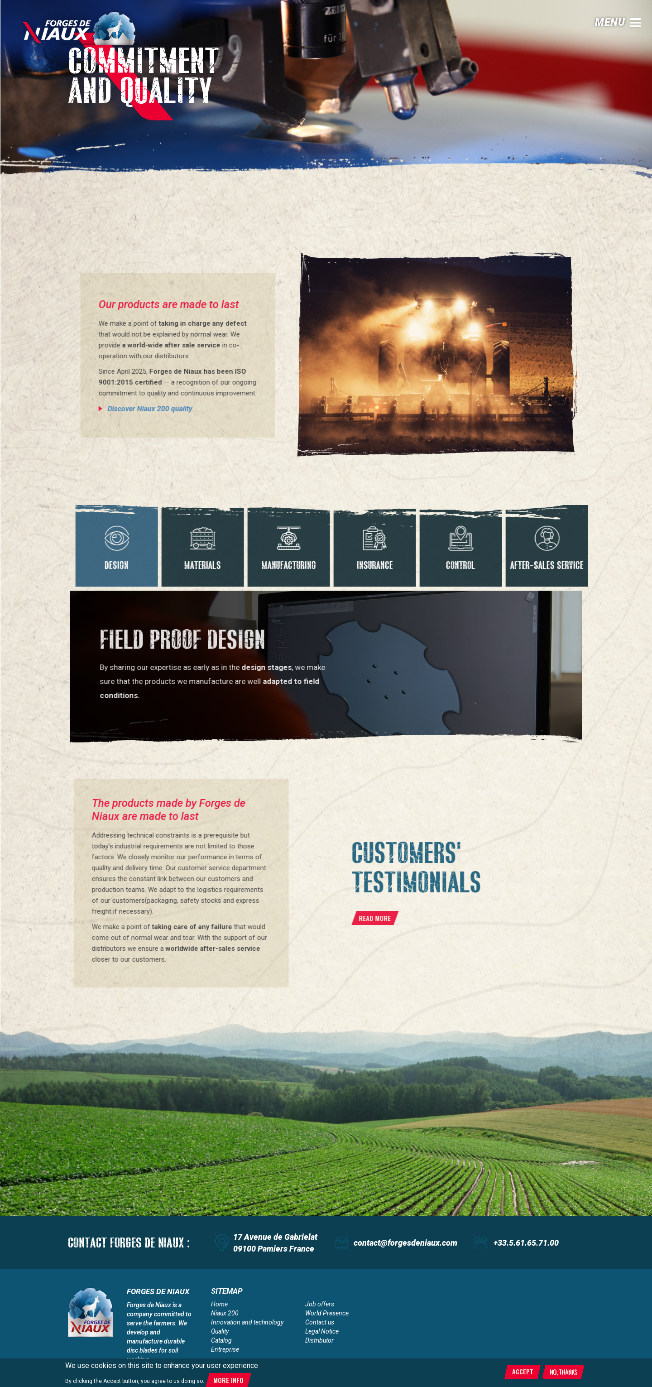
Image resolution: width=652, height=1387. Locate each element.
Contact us (319, 1322)
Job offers (319, 1304)
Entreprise (225, 1349)
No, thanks (563, 1371)
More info (228, 1380)
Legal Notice (322, 1331)
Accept (522, 1371)
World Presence (327, 1313)
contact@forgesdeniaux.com (405, 1242)
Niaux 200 (225, 1313)
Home (219, 1304)
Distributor (319, 1340)
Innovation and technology (247, 1322)
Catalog (221, 1340)
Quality (220, 1331)
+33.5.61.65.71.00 (526, 1242)
